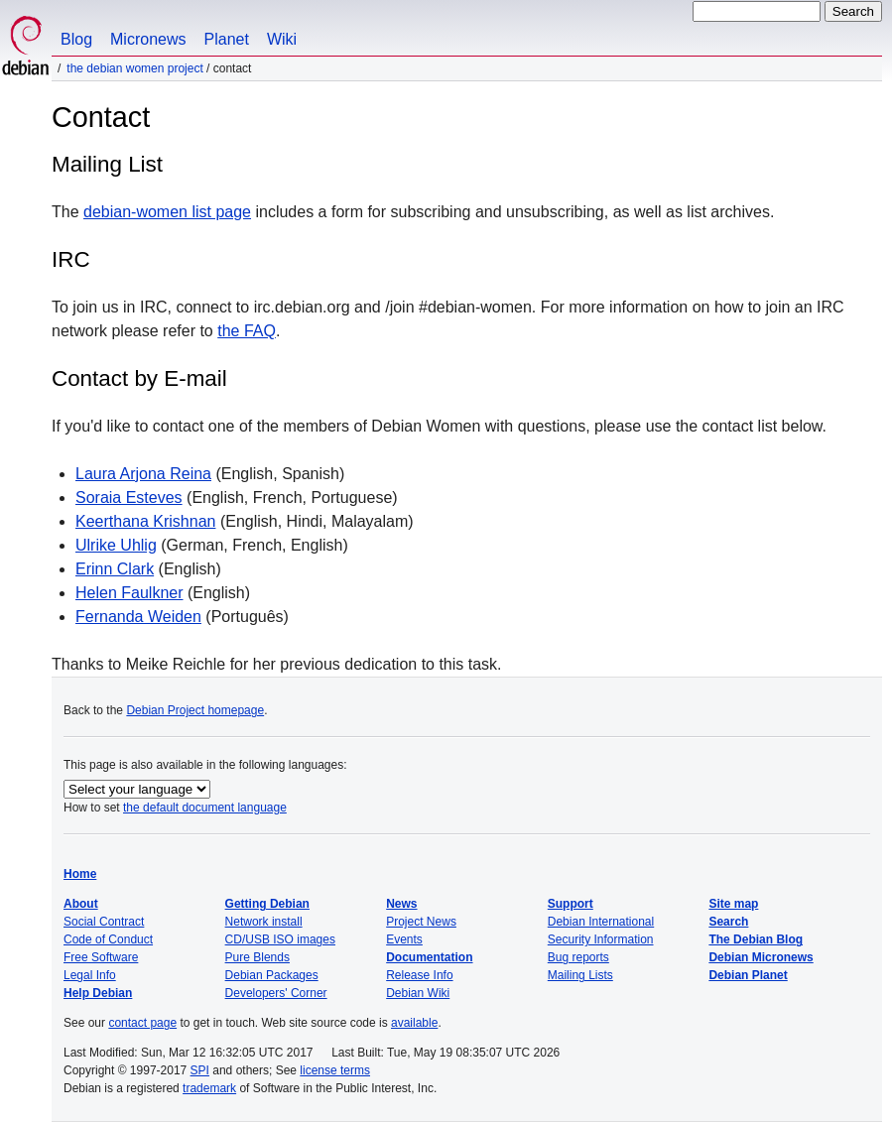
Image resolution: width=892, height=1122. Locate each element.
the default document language (205, 807)
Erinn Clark (114, 569)
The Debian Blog (755, 939)
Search (728, 922)
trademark (209, 1088)
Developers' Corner (276, 993)
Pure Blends (257, 957)
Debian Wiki (417, 993)
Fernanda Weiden (138, 616)
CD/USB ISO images (280, 939)
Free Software (101, 957)
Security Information (601, 939)
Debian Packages (272, 975)
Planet (226, 39)
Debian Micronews (760, 957)
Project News (421, 922)
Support (570, 904)
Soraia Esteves (129, 497)
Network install (264, 922)
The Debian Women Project (134, 68)
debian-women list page (167, 211)
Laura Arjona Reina (143, 473)
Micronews (148, 39)
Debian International (601, 922)
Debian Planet (747, 975)
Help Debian (98, 993)
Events (404, 939)
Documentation (429, 957)
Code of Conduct (108, 939)
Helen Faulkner (129, 592)
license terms (335, 1070)
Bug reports (578, 957)
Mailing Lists (580, 975)
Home (80, 874)
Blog (76, 39)
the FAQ (246, 330)
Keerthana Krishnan (145, 521)
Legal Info (90, 975)
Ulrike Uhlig (116, 545)
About (81, 904)
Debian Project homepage (195, 710)
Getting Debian (267, 904)
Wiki (282, 39)
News (401, 904)
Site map (733, 904)
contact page (142, 1023)
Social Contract (104, 922)
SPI (200, 1070)
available (414, 1023)
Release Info (419, 975)
